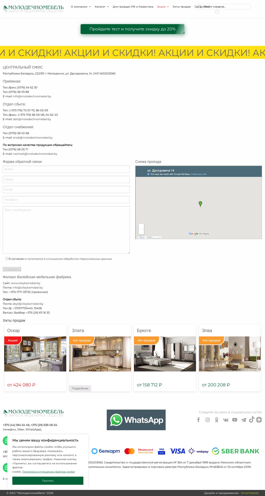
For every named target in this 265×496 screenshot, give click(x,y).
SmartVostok (250, 493)
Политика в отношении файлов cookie (48, 471)
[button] (90, 6)
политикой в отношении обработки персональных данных (69, 259)
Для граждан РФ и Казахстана (133, 6)
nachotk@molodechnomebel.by (35, 154)
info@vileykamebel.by (28, 287)
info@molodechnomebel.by (32, 96)
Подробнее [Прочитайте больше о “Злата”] (80, 388)
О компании (81, 6)
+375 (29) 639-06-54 (44, 425)
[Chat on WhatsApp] (136, 420)
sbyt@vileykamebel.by (28, 303)
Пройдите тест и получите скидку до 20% (132, 29)
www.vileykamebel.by (25, 283)
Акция (163, 6)
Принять (48, 480)
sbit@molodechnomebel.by (32, 119)
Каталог (102, 6)
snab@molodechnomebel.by (33, 137)
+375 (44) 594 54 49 (16, 425)
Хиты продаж (182, 6)
